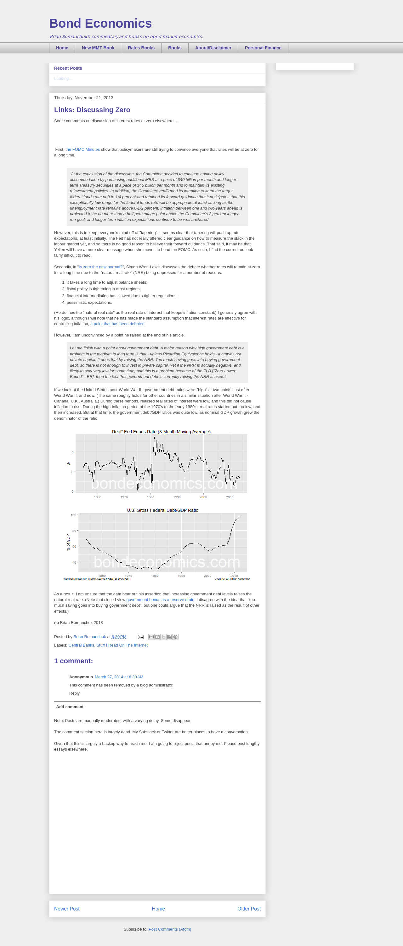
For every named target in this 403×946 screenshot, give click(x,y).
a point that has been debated (117, 323)
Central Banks (81, 645)
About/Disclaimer (213, 47)
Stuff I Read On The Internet (122, 645)
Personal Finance (263, 47)
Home (62, 47)
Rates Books (141, 47)
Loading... (63, 78)
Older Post (249, 908)
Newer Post (67, 908)
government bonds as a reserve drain (160, 599)
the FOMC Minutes (82, 149)
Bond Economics (100, 23)
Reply (74, 693)
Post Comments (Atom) (170, 929)
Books (175, 47)
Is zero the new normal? (100, 267)
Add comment (70, 706)
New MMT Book (98, 47)
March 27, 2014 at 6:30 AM (119, 677)
